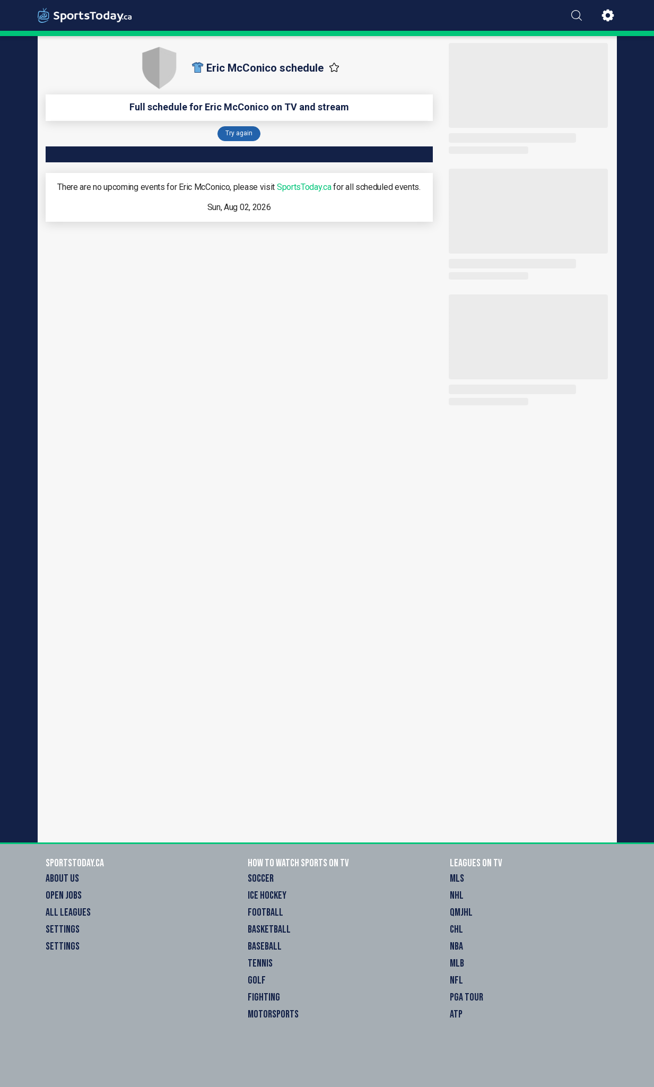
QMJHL (461, 912)
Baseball (265, 946)
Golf (257, 980)
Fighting (264, 997)
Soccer (261, 878)
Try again (238, 133)
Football (265, 912)
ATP (456, 1014)
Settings (63, 929)
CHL (456, 929)
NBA (456, 946)
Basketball (269, 929)
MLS (457, 878)
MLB (457, 963)
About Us (62, 878)
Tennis (260, 963)
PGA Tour (466, 997)
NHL (457, 895)
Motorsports (273, 1014)
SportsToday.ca (304, 187)
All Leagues (68, 912)
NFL (456, 980)
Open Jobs (64, 895)
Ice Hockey (267, 895)
